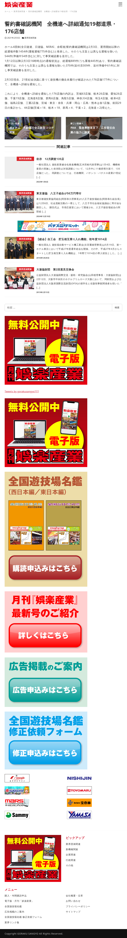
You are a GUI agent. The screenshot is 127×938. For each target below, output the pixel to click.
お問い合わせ (73, 900)
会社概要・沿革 (74, 895)
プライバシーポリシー (78, 906)
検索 (117, 307)
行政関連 (71, 860)
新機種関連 (72, 849)
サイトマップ (73, 911)
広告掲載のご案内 (14, 911)
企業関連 (71, 854)
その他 (69, 865)
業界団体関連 (30, 37)
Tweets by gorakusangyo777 (22, 391)
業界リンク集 (12, 922)
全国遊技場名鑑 (13, 906)
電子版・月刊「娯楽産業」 (19, 900)
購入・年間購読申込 (16, 895)
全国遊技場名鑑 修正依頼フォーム (23, 916)
